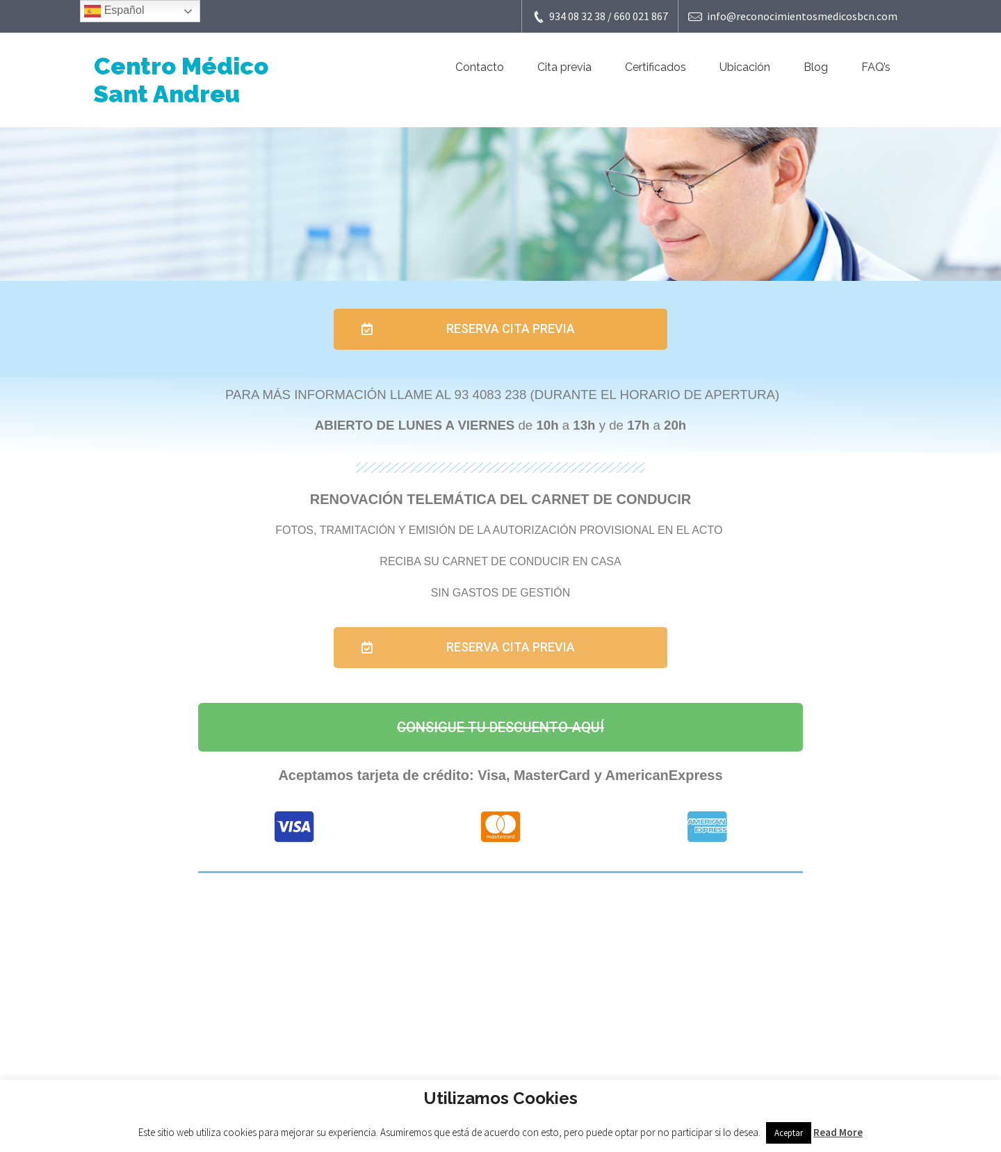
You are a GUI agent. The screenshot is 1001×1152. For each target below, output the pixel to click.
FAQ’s (875, 67)
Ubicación (744, 67)
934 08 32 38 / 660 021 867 (600, 16)
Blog (816, 67)
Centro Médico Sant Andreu (181, 80)
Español (114, 11)
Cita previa (564, 67)
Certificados (655, 67)
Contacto (479, 67)
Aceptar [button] (788, 1133)
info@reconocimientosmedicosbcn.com (792, 16)
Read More (838, 1132)
